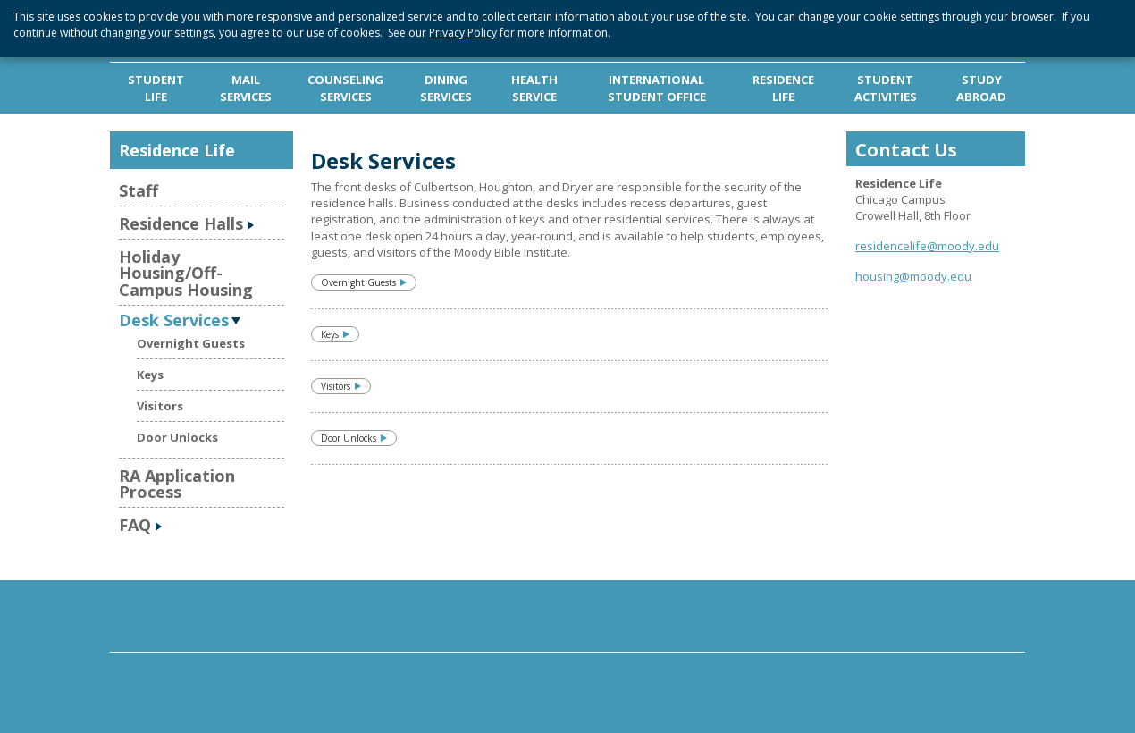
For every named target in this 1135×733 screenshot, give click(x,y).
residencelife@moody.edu (927, 246)
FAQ (135, 524)
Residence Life (177, 150)
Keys (150, 374)
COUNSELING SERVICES (345, 88)
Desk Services (174, 318)
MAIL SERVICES (246, 88)
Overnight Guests (191, 343)
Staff (138, 190)
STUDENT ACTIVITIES (885, 88)
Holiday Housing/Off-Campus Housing (186, 272)
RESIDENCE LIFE (783, 88)
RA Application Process (177, 483)
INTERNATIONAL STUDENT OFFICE (657, 88)
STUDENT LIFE (156, 88)
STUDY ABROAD (981, 88)
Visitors (160, 406)
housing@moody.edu (913, 276)
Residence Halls (181, 223)
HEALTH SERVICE (534, 88)
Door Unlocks (177, 437)
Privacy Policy (463, 32)
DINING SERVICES (446, 88)
